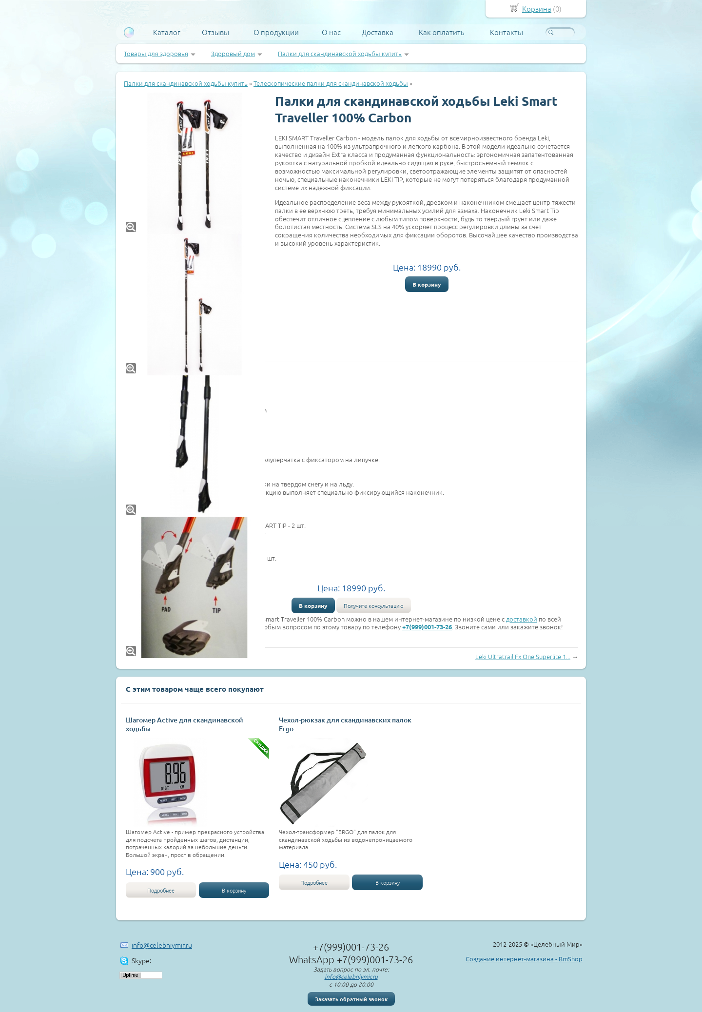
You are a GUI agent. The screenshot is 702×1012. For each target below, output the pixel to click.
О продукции (276, 32)
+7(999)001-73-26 (427, 627)
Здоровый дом (233, 53)
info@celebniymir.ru (162, 945)
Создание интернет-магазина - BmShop (524, 958)
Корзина (536, 8)
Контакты (506, 32)
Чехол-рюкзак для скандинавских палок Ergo (345, 724)
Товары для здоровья (156, 53)
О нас (331, 32)
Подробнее (161, 890)
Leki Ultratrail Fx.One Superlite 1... (522, 656)
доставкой (521, 618)
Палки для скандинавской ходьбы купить (340, 53)
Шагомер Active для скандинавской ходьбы (184, 724)
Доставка (377, 32)
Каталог (166, 32)
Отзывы (215, 32)
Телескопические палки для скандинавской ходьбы (331, 83)
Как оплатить (442, 32)
